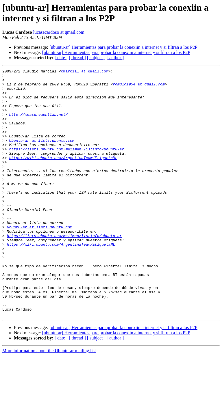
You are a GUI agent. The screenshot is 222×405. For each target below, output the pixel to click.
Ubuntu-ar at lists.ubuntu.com (41, 155)
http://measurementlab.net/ (38, 123)
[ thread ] (77, 57)
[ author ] (115, 57)
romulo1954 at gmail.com (138, 87)
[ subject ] (96, 57)
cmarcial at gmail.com (84, 71)
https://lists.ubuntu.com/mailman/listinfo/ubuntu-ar (66, 165)
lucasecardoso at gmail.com (58, 32)
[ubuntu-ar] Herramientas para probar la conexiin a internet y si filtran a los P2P (123, 47)
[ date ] (61, 57)
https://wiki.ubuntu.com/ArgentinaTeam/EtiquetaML (63, 175)
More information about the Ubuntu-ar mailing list (49, 399)
